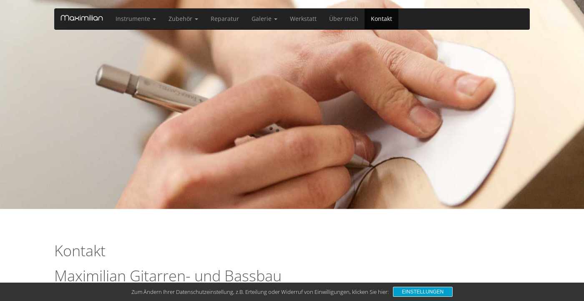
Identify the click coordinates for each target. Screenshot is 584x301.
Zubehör (183, 19)
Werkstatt (303, 19)
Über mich (343, 19)
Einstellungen (422, 292)
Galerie (264, 19)
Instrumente (136, 19)
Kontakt (381, 19)
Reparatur (225, 19)
